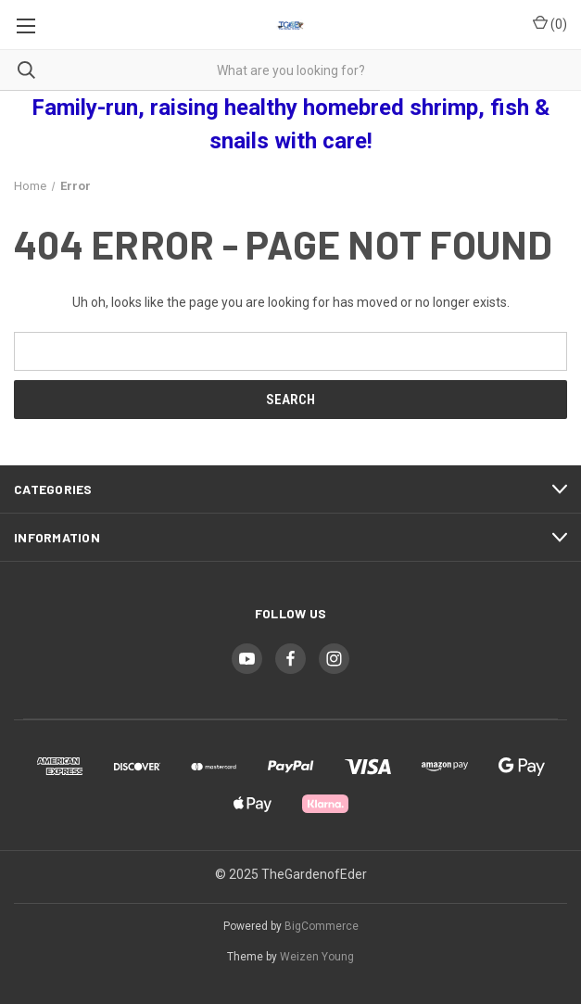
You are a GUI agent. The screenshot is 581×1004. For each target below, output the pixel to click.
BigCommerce (321, 926)
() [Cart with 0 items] (550, 23)
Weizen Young (317, 956)
